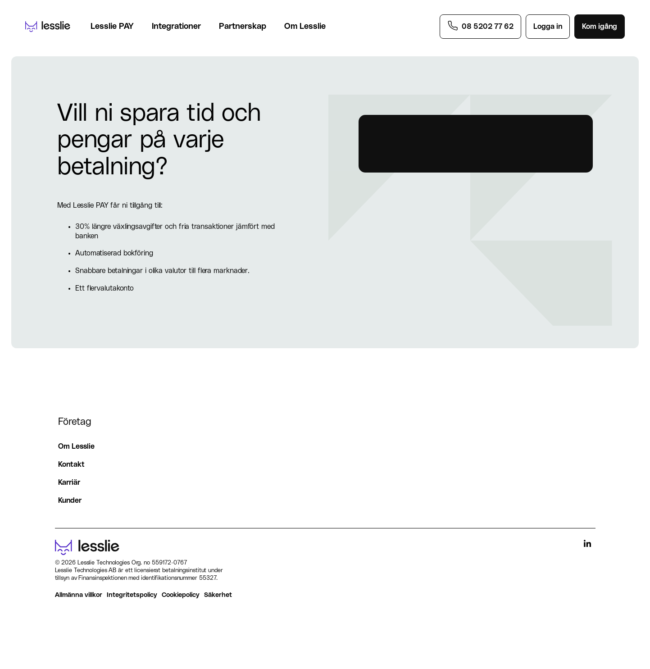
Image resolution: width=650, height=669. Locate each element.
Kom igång (599, 26)
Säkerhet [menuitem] (218, 595)
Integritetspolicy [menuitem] (132, 595)
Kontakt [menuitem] (71, 464)
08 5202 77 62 (488, 26)
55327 (208, 578)
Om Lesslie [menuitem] (76, 446)
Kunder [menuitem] (70, 500)
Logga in (547, 26)
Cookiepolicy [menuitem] (181, 595)
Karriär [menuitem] (69, 482)
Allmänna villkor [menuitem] (78, 595)
